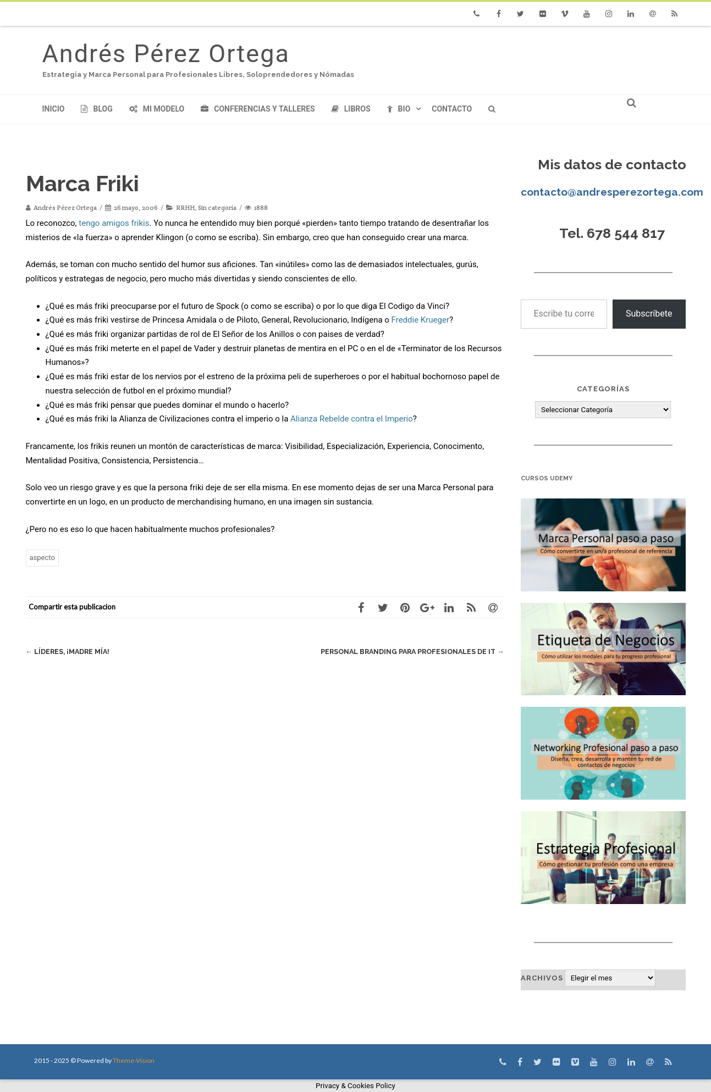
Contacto (452, 108)
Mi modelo (157, 108)
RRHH (185, 207)
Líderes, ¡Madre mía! (69, 651)
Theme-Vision (134, 1060)
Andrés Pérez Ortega (166, 53)
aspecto (42, 557)
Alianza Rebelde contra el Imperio (351, 419)
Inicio (53, 108)
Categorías (603, 389)
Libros (351, 108)
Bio (399, 108)
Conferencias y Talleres (258, 108)
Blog (96, 108)
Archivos (542, 978)
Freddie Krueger (420, 320)
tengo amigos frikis (114, 223)
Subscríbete (649, 313)
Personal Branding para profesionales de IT (408, 651)
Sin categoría (217, 207)
